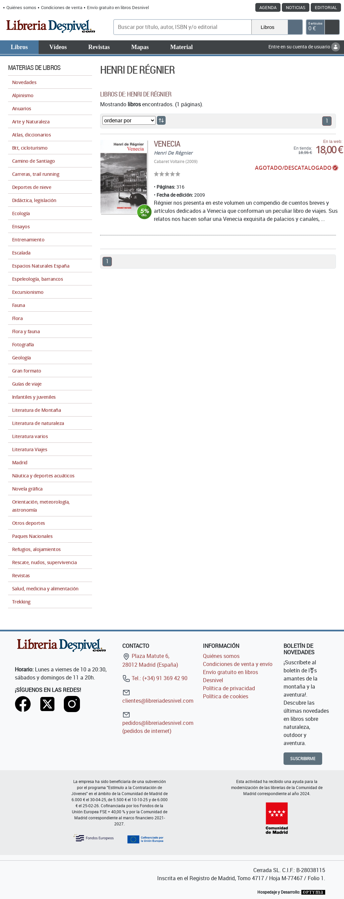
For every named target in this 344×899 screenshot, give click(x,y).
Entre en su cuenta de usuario (304, 46)
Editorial (326, 7)
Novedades (24, 82)
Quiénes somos (21, 7)
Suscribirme (302, 758)
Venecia (167, 143)
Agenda (267, 7)
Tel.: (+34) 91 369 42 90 (154, 678)
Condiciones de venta (61, 7)
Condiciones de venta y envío (237, 664)
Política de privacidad (229, 688)
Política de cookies (225, 696)
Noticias (295, 7)
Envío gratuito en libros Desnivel (118, 7)
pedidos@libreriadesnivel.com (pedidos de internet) (158, 723)
